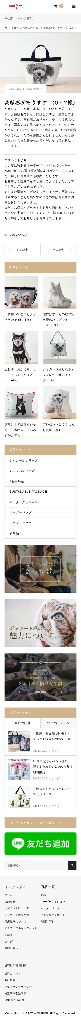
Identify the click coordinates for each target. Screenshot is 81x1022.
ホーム (9, 894)
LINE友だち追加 (15, 1000)
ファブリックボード (24, 523)
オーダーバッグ (21, 512)
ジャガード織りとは (17, 914)
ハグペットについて (17, 908)
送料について (13, 973)
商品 (43, 894)
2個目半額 (17, 481)
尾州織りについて (15, 921)
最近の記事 (22, 723)
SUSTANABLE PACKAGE (28, 491)
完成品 (9, 934)
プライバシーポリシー (18, 986)
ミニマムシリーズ (22, 470)
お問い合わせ (13, 948)
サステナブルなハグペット (21, 928)
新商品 (14, 533)
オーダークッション (24, 502)
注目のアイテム (58, 723)
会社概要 (10, 980)
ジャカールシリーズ (24, 460)
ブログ (9, 941)
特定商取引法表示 (15, 993)
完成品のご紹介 (34, 89)
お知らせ (10, 901)
